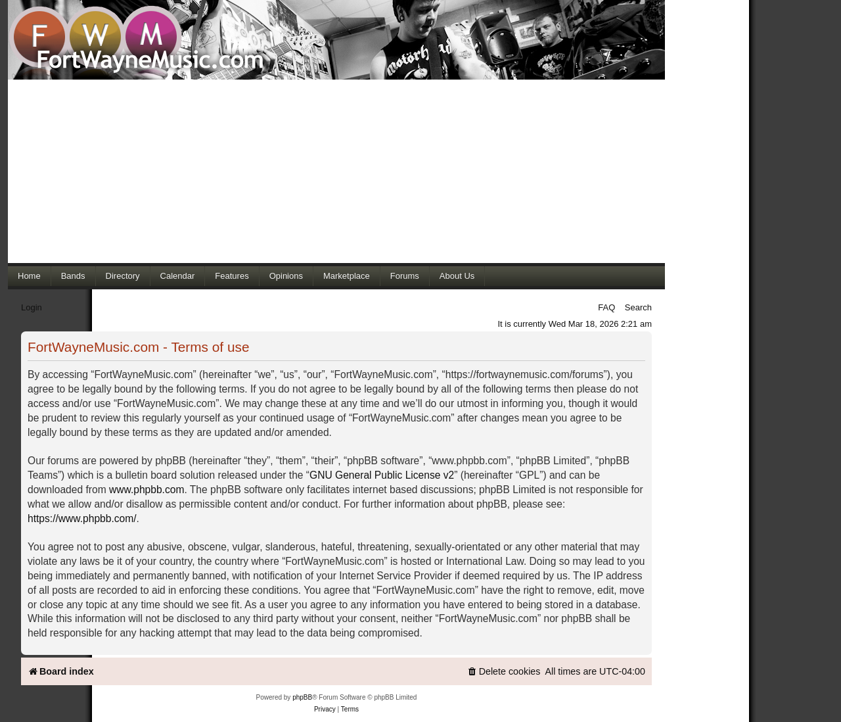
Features (231, 276)
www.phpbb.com (146, 489)
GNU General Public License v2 (381, 475)
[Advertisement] (336, 171)
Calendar (177, 276)
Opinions (286, 276)
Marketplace (346, 276)
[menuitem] (504, 672)
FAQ (606, 307)
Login (31, 307)
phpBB (302, 697)
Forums (404, 276)
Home (29, 276)
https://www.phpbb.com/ (82, 518)
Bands (73, 276)
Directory (123, 276)
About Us (457, 276)
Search (638, 307)
